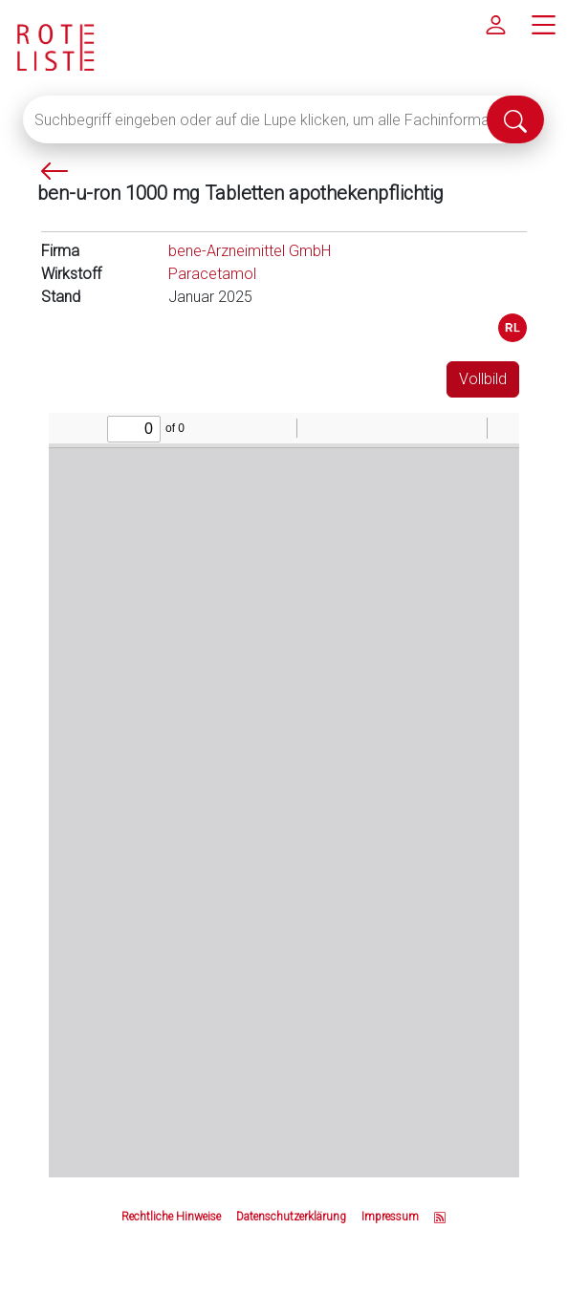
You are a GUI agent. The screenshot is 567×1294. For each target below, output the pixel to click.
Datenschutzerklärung (291, 1216)
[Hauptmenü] (543, 24)
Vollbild (483, 379)
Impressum (390, 1216)
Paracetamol (212, 274)
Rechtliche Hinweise (171, 1216)
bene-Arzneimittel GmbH (249, 251)
